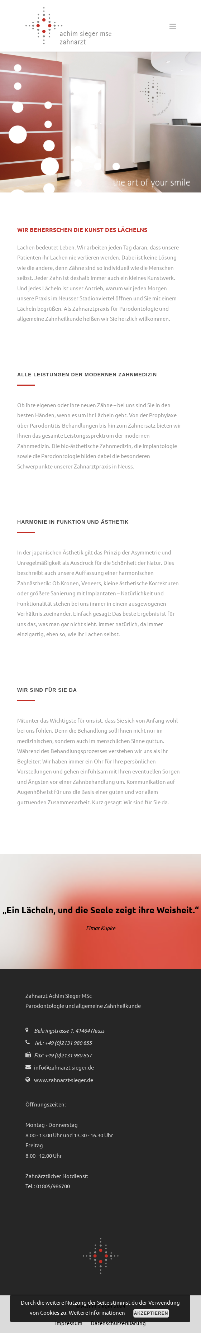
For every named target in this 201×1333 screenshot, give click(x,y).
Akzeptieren (151, 1313)
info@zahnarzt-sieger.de (64, 1067)
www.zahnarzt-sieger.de (63, 1079)
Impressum (68, 1322)
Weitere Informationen (97, 1312)
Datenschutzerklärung (118, 1322)
